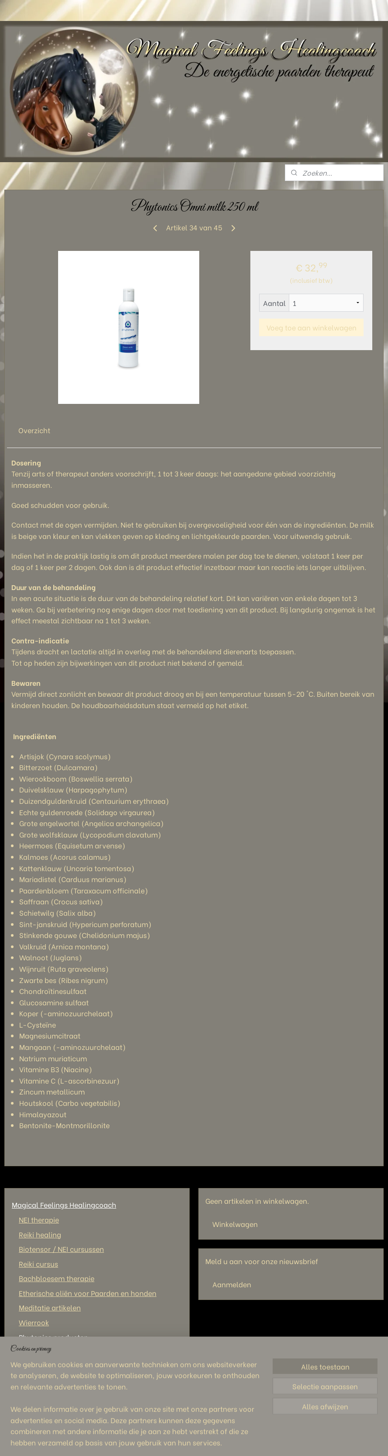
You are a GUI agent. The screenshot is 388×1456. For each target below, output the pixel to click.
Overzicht (34, 430)
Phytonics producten (53, 1337)
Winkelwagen (235, 1224)
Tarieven (26, 1381)
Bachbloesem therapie (56, 1278)
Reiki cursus (38, 1263)
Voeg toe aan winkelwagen (312, 327)
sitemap (183, 1439)
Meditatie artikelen (50, 1307)
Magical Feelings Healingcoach (64, 1204)
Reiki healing (40, 1234)
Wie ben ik (29, 1366)
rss (200, 1439)
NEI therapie (39, 1219)
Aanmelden (231, 1284)
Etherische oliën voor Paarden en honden (87, 1293)
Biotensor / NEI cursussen (61, 1249)
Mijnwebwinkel (306, 1439)
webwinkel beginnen (231, 1439)
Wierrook (34, 1322)
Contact (25, 1351)
